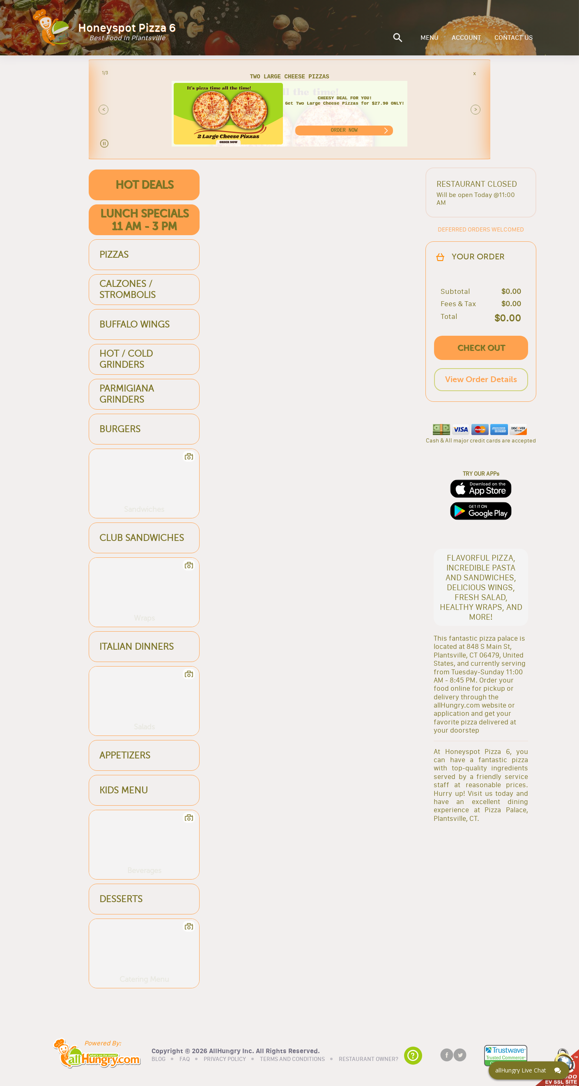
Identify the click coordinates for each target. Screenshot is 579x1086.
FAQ (184, 1058)
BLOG (158, 1058)
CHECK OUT (481, 348)
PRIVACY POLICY (225, 1058)
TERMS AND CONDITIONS (292, 1058)
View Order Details (481, 379)
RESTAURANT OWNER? (368, 1058)
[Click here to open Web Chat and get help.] (529, 1070)
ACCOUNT (466, 37)
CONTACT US (513, 37)
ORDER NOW (344, 130)
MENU (429, 37)
